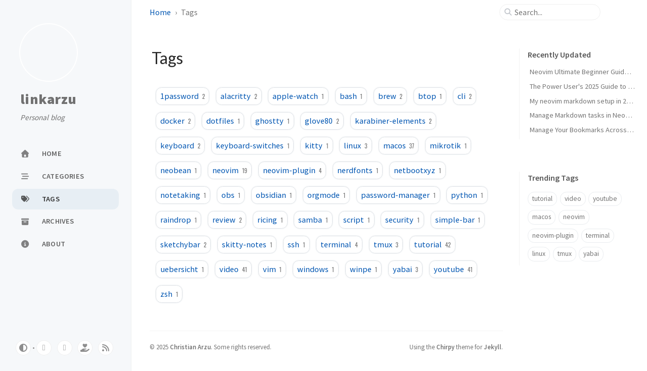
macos (398, 145)
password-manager (398, 195)
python (467, 195)
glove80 (322, 121)
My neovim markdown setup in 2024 (583, 100)
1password (182, 96)
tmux (386, 244)
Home (160, 12)
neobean (178, 170)
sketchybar (183, 244)
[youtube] (44, 348)
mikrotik (448, 145)
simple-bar (457, 220)
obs (230, 195)
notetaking (183, 195)
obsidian (274, 195)
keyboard (180, 145)
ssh (296, 244)
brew (390, 96)
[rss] (106, 348)
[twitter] (65, 348)
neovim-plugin (292, 170)
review (227, 220)
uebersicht (182, 269)
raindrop (178, 220)
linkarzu (48, 99)
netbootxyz (417, 170)
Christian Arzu (190, 347)
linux (355, 145)
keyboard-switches (252, 145)
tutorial (432, 244)
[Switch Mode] (23, 348)
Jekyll (492, 347)
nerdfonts (357, 170)
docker (175, 121)
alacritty (238, 96)
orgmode (326, 195)
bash (351, 96)
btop (430, 96)
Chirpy (445, 347)
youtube (453, 269)
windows (315, 269)
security (402, 220)
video (233, 269)
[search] (554, 12)
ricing (270, 220)
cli (464, 96)
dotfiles (223, 121)
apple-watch (298, 96)
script (356, 220)
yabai (405, 269)
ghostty (272, 121)
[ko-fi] (85, 348)
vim (272, 269)
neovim (229, 170)
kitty (316, 145)
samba (313, 220)
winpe (363, 269)
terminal (338, 244)
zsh (169, 294)
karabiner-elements (393, 121)
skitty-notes (247, 244)
